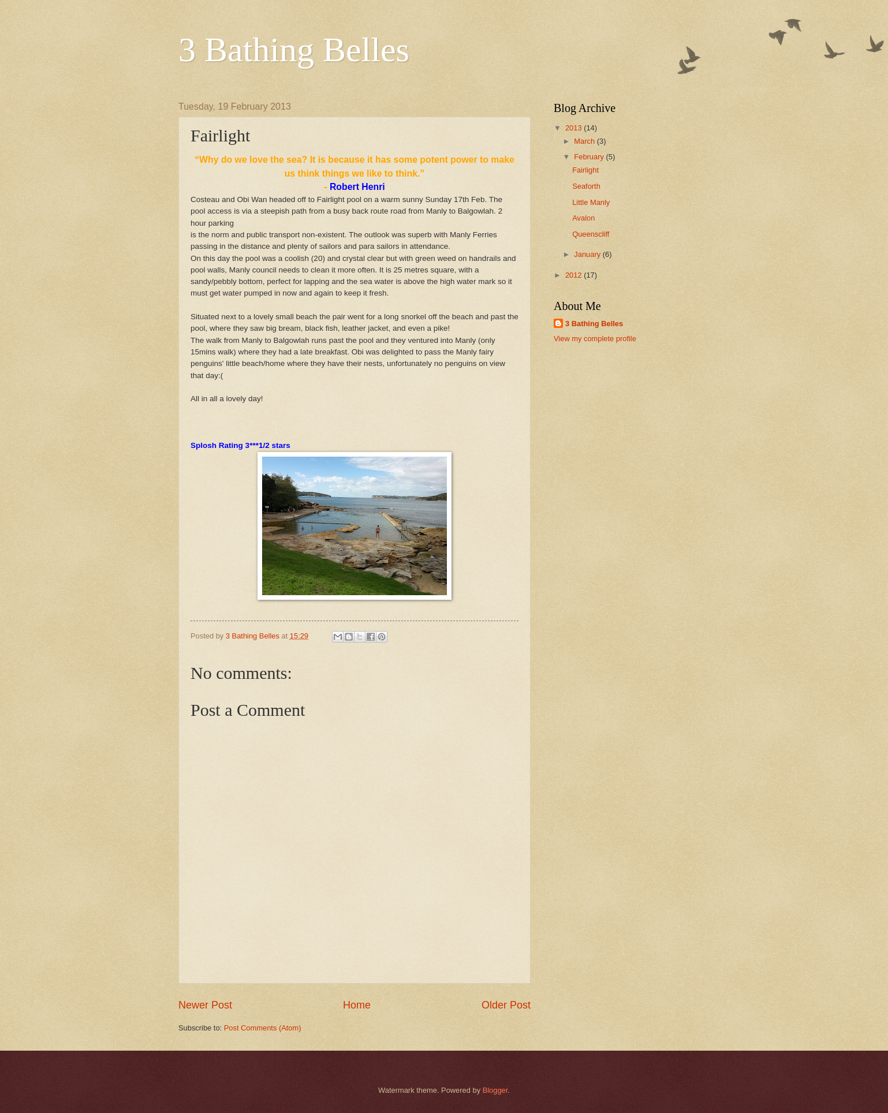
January (588, 254)
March (585, 141)
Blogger (495, 1090)
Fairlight (585, 170)
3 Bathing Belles (293, 50)
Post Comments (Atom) (262, 1028)
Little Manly (591, 202)
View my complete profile (595, 338)
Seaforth (586, 186)
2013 (574, 128)
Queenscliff (590, 234)
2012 (574, 275)
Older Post (506, 1005)
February (590, 156)
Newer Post (205, 1005)
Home (357, 1005)
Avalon (583, 218)
